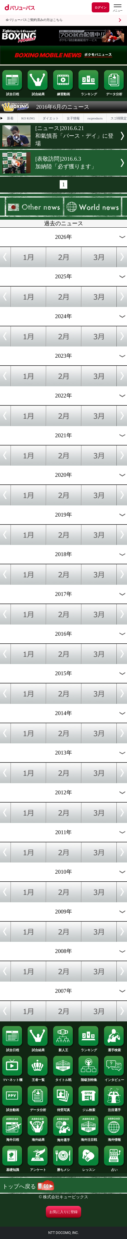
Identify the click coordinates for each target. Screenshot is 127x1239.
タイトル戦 (63, 1078)
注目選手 (114, 1108)
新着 (10, 118)
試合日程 (12, 92)
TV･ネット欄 (12, 1078)
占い (114, 1168)
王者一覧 (37, 1078)
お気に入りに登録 (63, 1212)
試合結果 (37, 92)
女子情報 (73, 118)
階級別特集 (88, 1078)
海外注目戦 (88, 1138)
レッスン (88, 1168)
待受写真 (63, 1108)
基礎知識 (12, 1168)
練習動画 (63, 92)
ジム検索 (88, 1108)
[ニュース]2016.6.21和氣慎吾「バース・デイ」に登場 (74, 136)
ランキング (88, 92)
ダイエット (51, 118)
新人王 (63, 1048)
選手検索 (114, 1048)
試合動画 (12, 1108)
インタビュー (114, 1078)
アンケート (37, 1168)
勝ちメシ (63, 1168)
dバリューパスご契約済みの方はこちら (34, 20)
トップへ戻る (28, 1186)
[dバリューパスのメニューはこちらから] (117, 8)
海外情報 (114, 1138)
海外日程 (12, 1138)
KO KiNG (28, 118)
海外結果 (37, 1138)
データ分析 (114, 92)
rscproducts (95, 118)
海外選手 (63, 1138)
